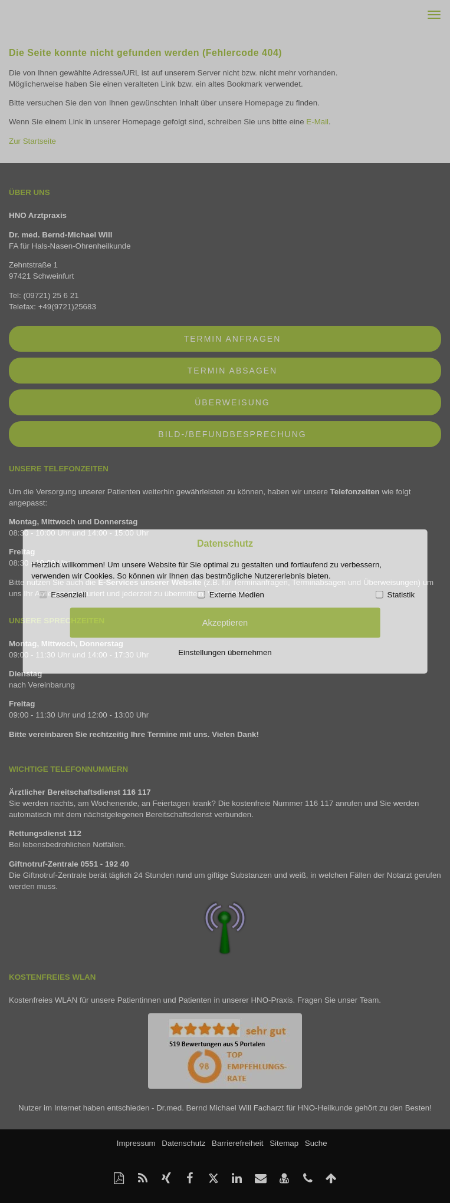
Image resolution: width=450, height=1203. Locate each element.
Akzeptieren (225, 622)
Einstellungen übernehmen (225, 651)
